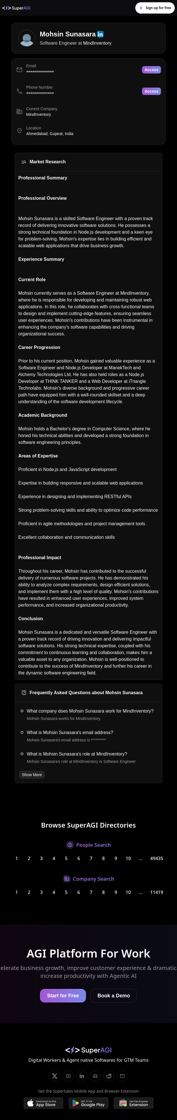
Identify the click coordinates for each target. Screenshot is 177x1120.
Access (151, 70)
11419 (156, 892)
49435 (156, 858)
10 (128, 858)
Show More (32, 774)
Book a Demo (114, 996)
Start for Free (63, 996)
